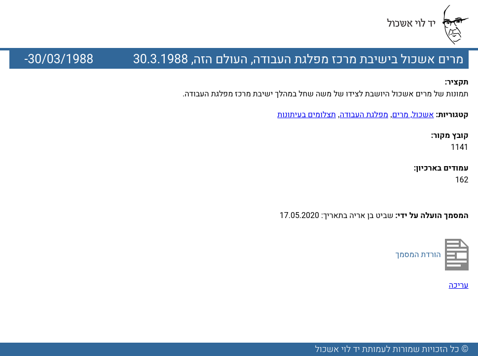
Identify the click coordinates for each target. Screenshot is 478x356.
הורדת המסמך (418, 255)
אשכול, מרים (413, 115)
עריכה (459, 285)
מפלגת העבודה (364, 115)
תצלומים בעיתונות (306, 115)
